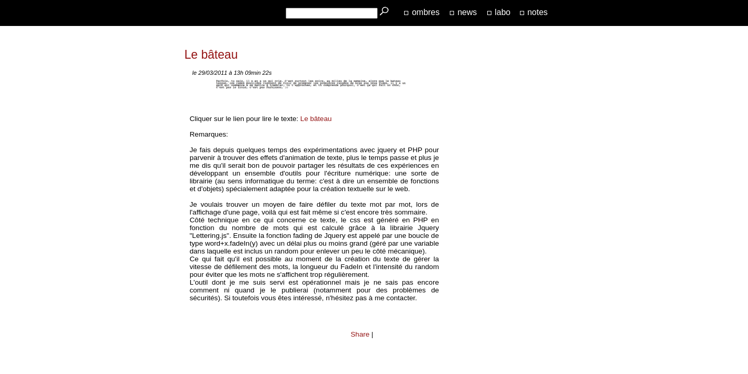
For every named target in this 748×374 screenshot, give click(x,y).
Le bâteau (315, 119)
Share (360, 334)
